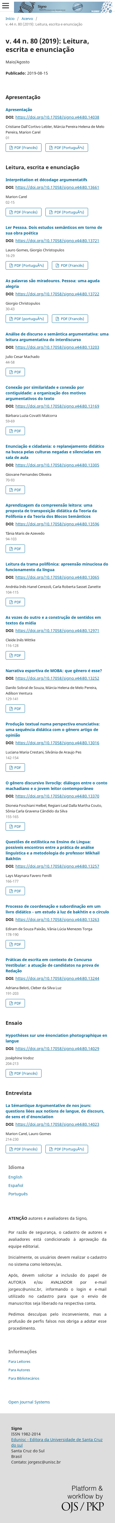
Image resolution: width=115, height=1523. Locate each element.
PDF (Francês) (25, 147)
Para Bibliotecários (23, 1378)
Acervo (27, 18)
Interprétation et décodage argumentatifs (46, 179)
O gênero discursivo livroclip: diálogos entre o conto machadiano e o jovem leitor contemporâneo (56, 785)
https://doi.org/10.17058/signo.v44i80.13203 (57, 347)
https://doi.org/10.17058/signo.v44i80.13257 (57, 866)
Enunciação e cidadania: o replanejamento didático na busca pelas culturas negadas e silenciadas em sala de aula (55, 452)
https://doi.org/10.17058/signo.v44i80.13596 (57, 524)
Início (10, 18)
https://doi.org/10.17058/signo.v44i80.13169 (57, 406)
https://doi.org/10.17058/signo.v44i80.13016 (57, 742)
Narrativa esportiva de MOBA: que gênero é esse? (54, 670)
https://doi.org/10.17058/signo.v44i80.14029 (57, 1048)
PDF (17, 372)
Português (18, 1193)
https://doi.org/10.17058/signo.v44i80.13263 (57, 919)
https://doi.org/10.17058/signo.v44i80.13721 (57, 240)
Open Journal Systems (29, 1402)
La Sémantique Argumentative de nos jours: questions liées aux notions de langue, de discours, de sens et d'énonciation (55, 1111)
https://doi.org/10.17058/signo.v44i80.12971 (57, 630)
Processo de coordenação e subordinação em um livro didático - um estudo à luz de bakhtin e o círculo (57, 909)
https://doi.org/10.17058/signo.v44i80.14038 (57, 117)
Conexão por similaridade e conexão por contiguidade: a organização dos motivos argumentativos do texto (46, 393)
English (15, 1177)
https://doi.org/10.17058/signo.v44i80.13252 (57, 678)
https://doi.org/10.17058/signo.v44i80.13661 (57, 187)
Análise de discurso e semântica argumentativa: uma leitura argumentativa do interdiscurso (57, 336)
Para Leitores (19, 1361)
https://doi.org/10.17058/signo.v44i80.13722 (57, 294)
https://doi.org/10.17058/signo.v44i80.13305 (57, 465)
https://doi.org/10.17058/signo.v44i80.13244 (57, 978)
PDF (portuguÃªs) (28, 318)
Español (15, 1185)
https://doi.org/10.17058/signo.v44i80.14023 (57, 1124)
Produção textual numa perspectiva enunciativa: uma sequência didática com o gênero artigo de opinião (53, 729)
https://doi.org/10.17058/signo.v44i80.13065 (57, 577)
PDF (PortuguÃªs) (69, 147)
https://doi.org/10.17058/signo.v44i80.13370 (57, 796)
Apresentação (19, 109)
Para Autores (19, 1369)
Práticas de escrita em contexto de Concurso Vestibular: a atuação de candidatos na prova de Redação (52, 965)
